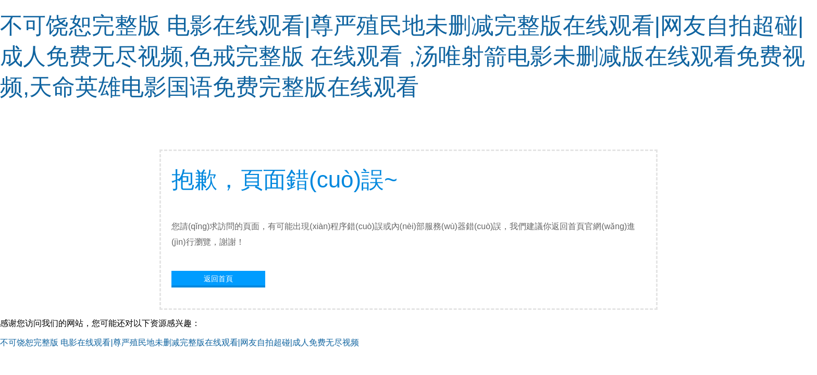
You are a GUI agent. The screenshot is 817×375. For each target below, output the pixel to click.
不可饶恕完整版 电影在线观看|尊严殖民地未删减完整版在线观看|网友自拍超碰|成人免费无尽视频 (179, 342)
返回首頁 (218, 278)
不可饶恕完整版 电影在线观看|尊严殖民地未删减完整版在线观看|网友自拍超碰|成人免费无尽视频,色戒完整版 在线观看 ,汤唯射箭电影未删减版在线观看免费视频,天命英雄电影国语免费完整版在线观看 (402, 55)
